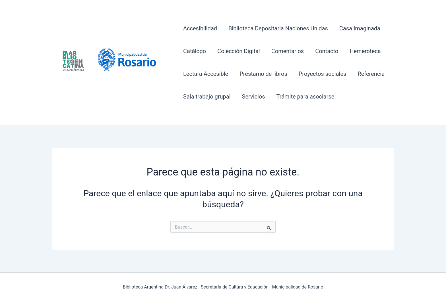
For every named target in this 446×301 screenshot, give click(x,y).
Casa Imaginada (359, 28)
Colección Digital (238, 51)
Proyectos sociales (322, 73)
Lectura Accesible (205, 73)
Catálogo (194, 51)
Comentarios (287, 51)
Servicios (253, 96)
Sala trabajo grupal (207, 96)
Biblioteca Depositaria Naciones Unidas (278, 28)
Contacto (326, 51)
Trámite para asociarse (305, 96)
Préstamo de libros (263, 73)
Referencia (371, 73)
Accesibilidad (200, 28)
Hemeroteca (365, 51)
